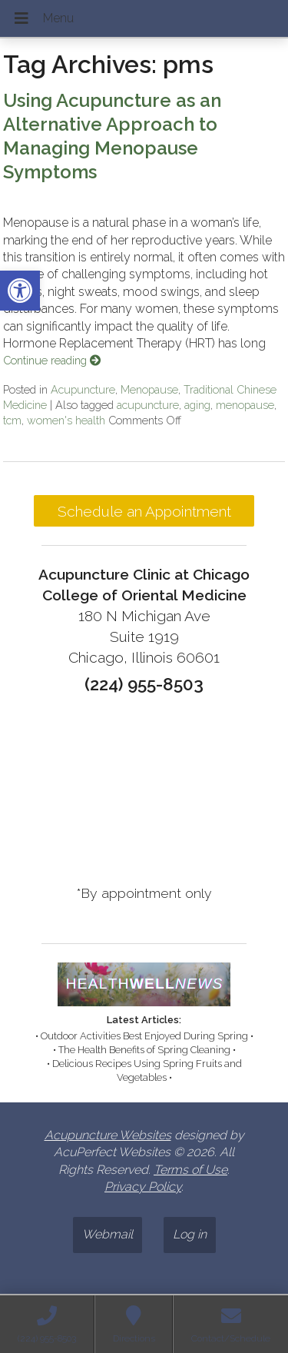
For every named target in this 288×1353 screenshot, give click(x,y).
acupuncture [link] (148, 404)
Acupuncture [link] (83, 389)
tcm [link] (12, 420)
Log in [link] (190, 1234)
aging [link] (197, 404)
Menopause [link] (149, 389)
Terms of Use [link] (190, 1169)
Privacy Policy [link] (142, 1186)
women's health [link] (66, 420)
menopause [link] (245, 404)
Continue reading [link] (52, 360)
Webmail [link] (107, 1234)
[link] (20, 291)
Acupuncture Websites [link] (108, 1135)
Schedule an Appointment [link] (144, 511)
